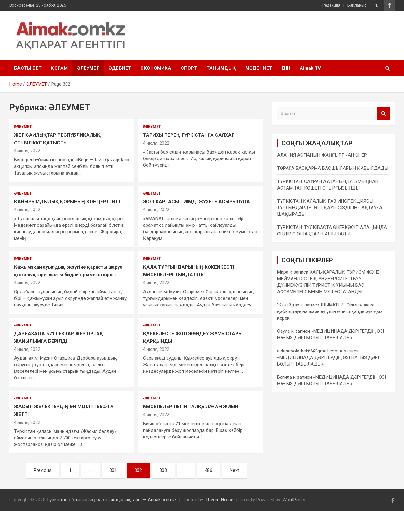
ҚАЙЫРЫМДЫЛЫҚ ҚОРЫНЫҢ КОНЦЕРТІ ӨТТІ (68, 202)
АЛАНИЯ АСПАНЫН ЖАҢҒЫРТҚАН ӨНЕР (322, 155)
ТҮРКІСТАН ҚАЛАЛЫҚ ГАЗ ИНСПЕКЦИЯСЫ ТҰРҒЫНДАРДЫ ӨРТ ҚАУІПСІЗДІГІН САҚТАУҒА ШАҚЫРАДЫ (329, 207)
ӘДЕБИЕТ (120, 68)
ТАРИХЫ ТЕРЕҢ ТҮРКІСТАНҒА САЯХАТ (188, 135)
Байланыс (357, 5)
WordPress (293, 500)
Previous (43, 470)
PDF (377, 5)
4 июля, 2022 (27, 150)
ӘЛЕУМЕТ (88, 68)
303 (163, 470)
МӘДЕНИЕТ (258, 68)
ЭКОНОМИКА (156, 68)
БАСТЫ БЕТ (28, 68)
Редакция (331, 5)
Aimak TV (310, 68)
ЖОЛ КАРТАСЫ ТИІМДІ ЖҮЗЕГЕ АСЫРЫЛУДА (196, 202)
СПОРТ (189, 68)
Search (383, 114)
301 (113, 470)
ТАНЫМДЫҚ (221, 68)
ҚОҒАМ (59, 68)
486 (208, 470)
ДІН (286, 68)
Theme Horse (219, 500)
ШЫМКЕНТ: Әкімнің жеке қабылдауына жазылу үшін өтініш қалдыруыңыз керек (329, 311)
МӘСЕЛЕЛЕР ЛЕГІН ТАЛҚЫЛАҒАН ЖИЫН (190, 406)
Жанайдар (288, 305)
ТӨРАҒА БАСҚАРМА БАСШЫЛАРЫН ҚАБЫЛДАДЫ (332, 168)
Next (234, 470)
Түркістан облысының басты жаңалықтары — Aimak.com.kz (112, 500)
